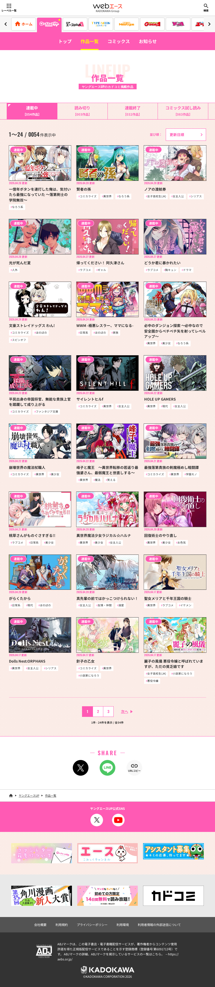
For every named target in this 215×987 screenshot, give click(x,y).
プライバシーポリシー (92, 924)
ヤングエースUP (29, 795)
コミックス (119, 41)
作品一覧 (90, 41)
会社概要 (40, 924)
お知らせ (148, 41)
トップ (65, 41)
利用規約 (61, 924)
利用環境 (122, 924)
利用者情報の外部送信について (159, 924)
